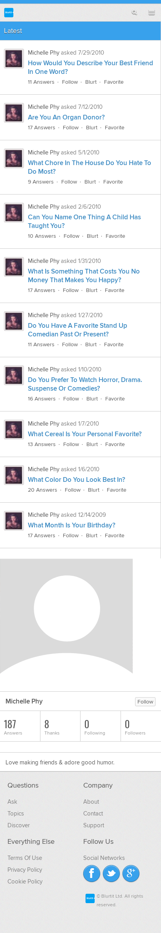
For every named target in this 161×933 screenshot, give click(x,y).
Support (93, 825)
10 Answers (42, 236)
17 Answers (41, 127)
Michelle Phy (43, 52)
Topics (15, 813)
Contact (93, 813)
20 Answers (42, 490)
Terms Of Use (24, 857)
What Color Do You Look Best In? (76, 480)
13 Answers (42, 444)
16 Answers (42, 398)
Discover (18, 825)
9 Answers (41, 181)
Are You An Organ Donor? (66, 117)
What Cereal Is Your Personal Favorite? (85, 434)
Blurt (91, 82)
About (91, 801)
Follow (70, 82)
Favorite (114, 82)
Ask (12, 801)
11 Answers (41, 82)
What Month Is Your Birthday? (71, 525)
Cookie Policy (24, 881)
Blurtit (9, 12)
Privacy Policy (24, 869)
